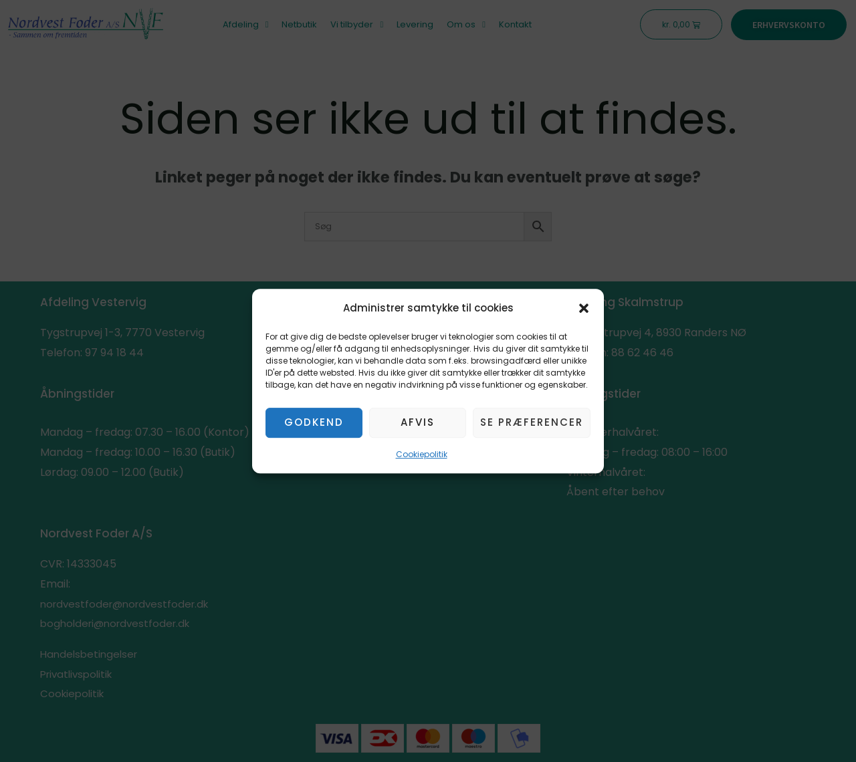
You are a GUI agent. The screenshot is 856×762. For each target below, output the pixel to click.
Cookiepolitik (421, 454)
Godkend (314, 423)
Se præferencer (531, 423)
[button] (584, 308)
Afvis (418, 423)
